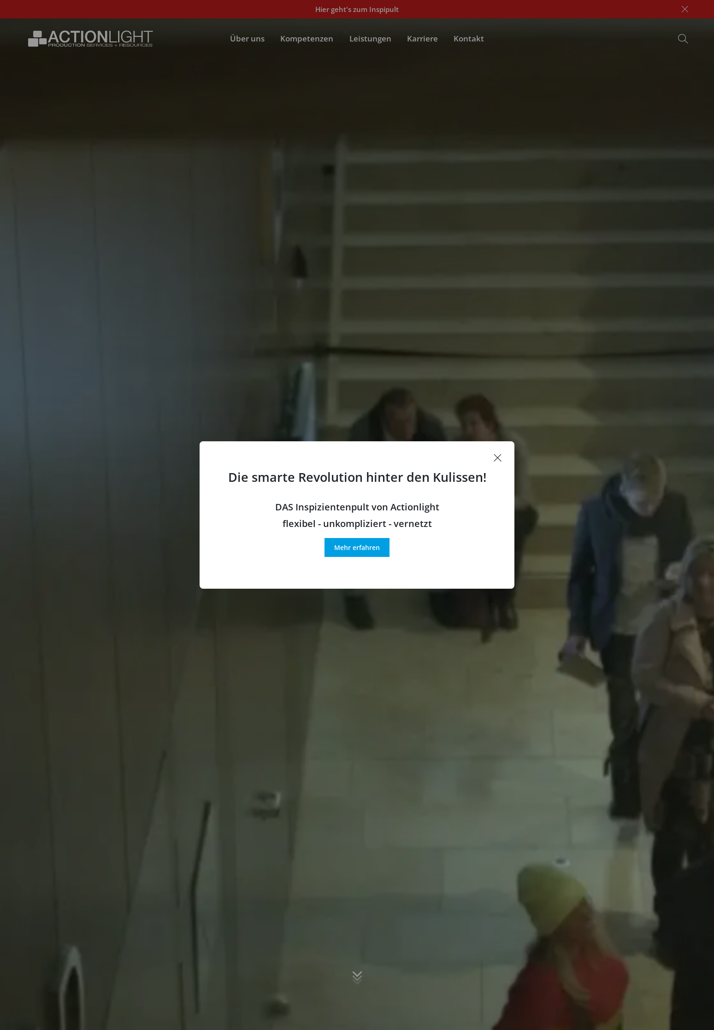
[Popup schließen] (497, 458)
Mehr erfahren (357, 547)
